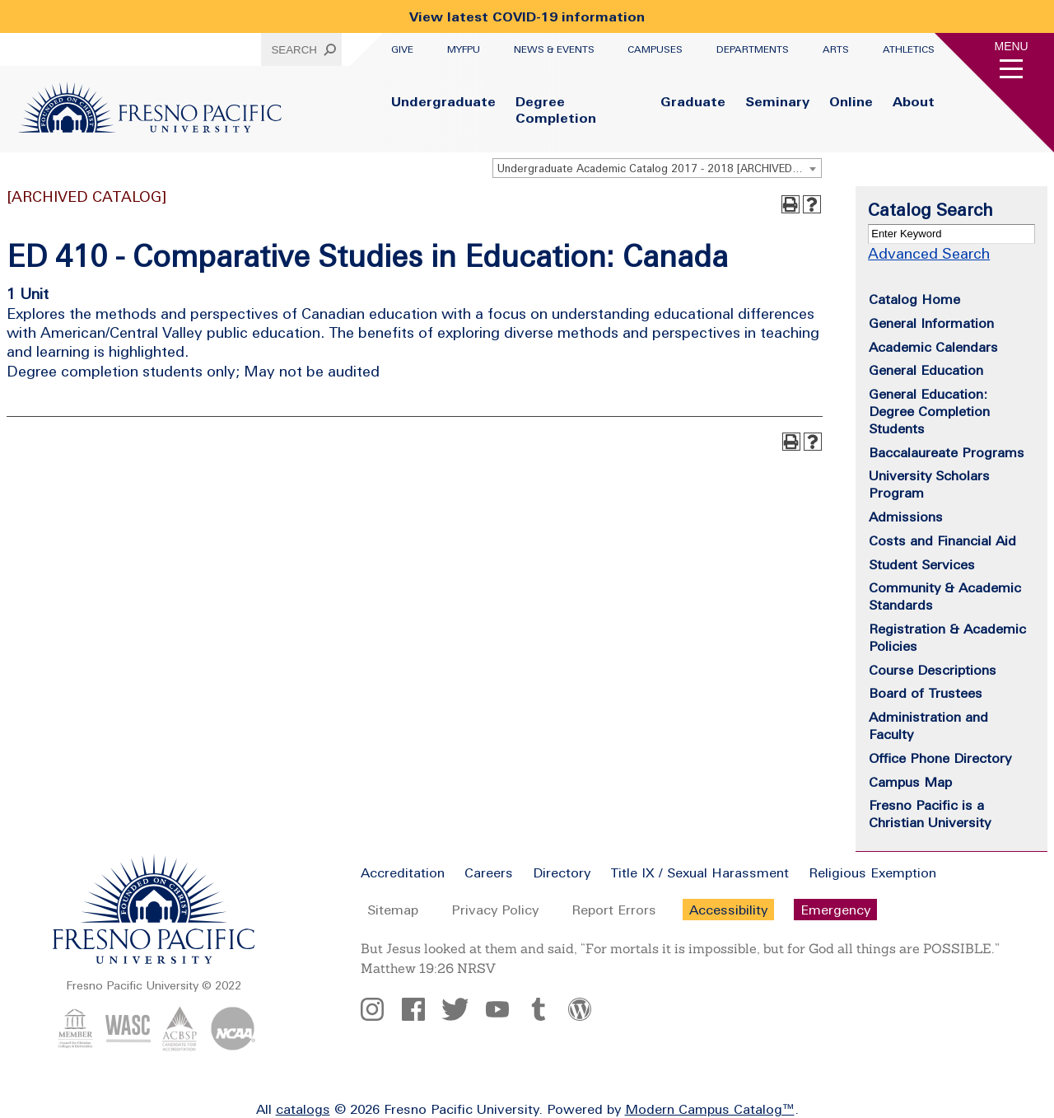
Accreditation (403, 872)
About (914, 101)
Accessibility (728, 909)
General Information (931, 323)
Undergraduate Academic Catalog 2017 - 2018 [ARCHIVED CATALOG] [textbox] (659, 168)
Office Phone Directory (940, 758)
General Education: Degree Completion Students (929, 411)
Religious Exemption (872, 872)
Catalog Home (914, 299)
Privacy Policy (495, 909)
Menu (1011, 46)
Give (402, 49)
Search (294, 50)
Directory (561, 872)
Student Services (922, 564)
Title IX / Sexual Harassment (699, 872)
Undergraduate (443, 101)
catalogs (303, 1109)
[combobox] (657, 168)
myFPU (463, 49)
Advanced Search (929, 253)
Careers (488, 872)
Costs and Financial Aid (942, 540)
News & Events (554, 49)
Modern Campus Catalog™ (710, 1109)
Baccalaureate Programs (946, 452)
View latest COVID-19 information (527, 16)
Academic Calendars (933, 346)
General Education (926, 370)
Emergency (835, 909)
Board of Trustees (925, 692)
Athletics (909, 49)
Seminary (777, 101)
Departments (752, 49)
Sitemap (392, 909)
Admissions (906, 516)
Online (851, 101)
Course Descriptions (932, 669)
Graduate (692, 101)
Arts (836, 49)
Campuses (655, 49)
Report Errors (613, 909)
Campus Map (910, 781)
